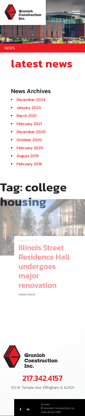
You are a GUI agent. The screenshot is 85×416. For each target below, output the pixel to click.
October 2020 (29, 140)
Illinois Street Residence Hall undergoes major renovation (44, 263)
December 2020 (31, 132)
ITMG (58, 412)
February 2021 (29, 124)
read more (27, 291)
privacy (45, 404)
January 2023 (29, 108)
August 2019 (28, 156)
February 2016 (29, 164)
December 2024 (31, 99)
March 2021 (26, 116)
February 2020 (30, 148)
